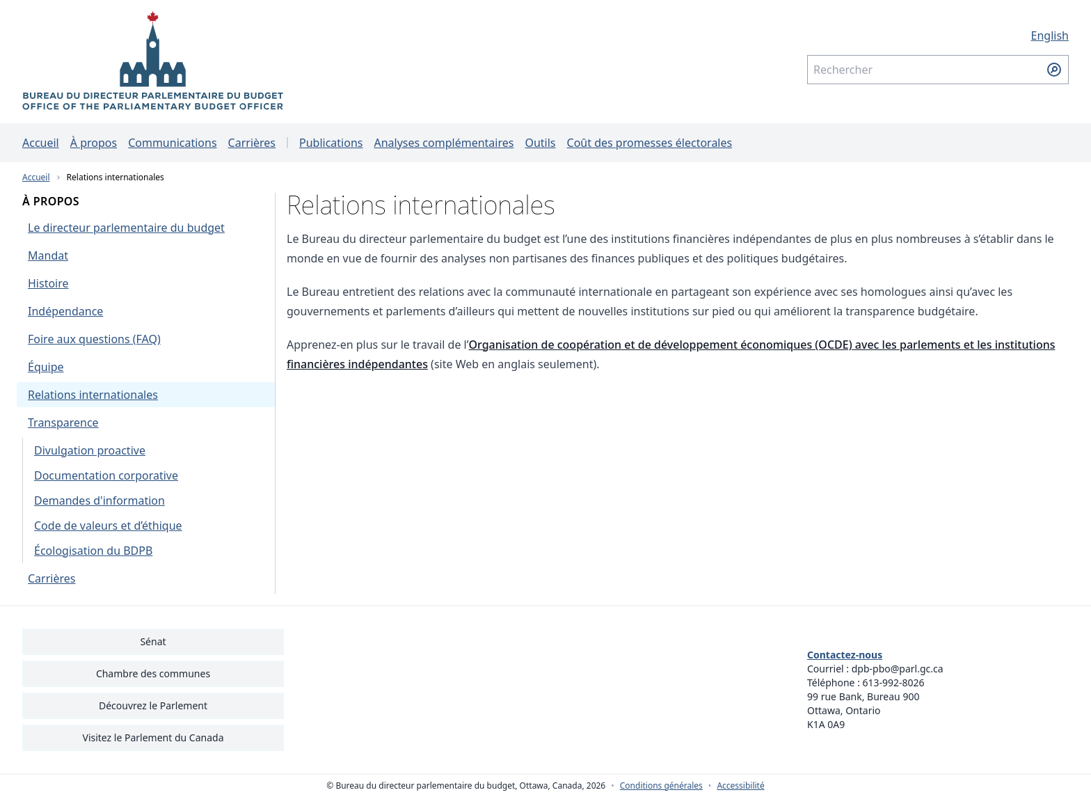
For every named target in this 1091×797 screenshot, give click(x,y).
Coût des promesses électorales (650, 142)
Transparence (63, 422)
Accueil (40, 142)
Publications (331, 142)
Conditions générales (661, 785)
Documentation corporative (106, 475)
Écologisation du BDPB (93, 550)
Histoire (48, 283)
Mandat (48, 255)
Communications (172, 142)
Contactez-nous (844, 654)
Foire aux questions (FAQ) (94, 339)
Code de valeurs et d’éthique (108, 525)
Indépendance (65, 311)
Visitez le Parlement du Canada (152, 737)
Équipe (46, 366)
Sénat (153, 641)
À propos (93, 142)
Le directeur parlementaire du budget (126, 227)
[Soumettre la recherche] (1054, 70)
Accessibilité (740, 785)
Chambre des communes (153, 673)
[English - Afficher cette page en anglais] (938, 35)
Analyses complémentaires (443, 142)
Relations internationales (115, 177)
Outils (540, 142)
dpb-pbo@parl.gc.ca (897, 668)
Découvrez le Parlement (153, 705)
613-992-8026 (894, 682)
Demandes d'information (99, 500)
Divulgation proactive (89, 450)
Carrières (252, 142)
